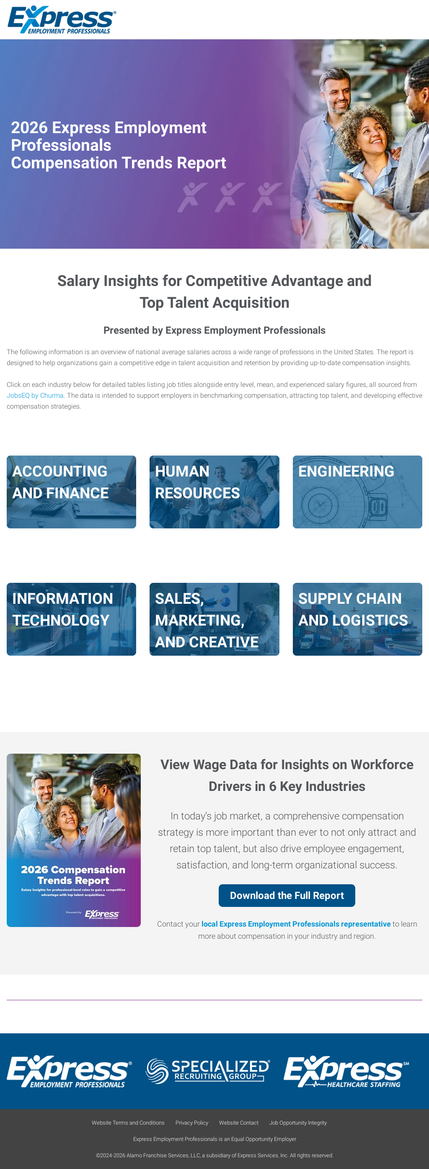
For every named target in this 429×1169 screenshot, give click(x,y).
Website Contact (238, 1123)
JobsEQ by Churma (35, 396)
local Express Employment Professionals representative (296, 924)
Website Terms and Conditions (128, 1123)
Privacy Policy (192, 1123)
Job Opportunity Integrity (298, 1123)
